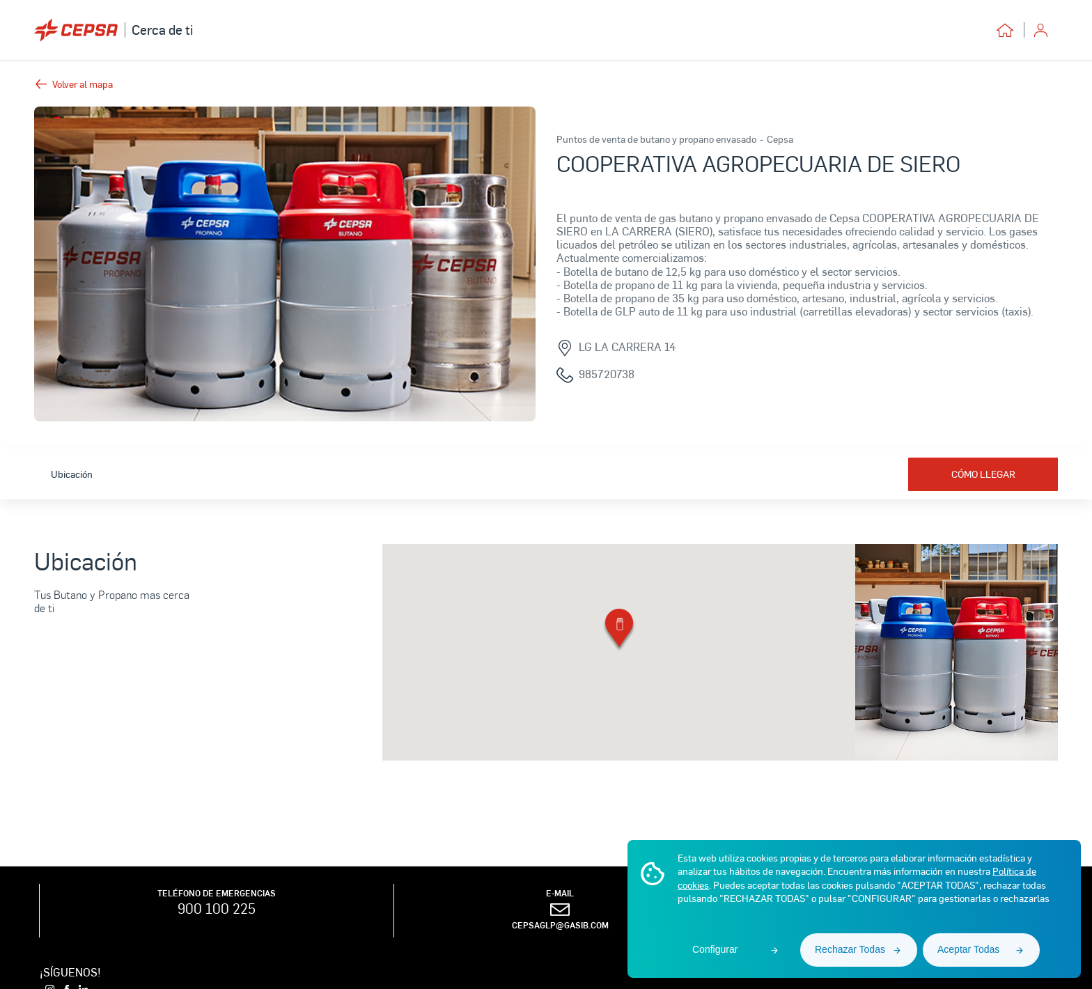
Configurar (715, 949)
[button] (619, 631)
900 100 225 (217, 908)
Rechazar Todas (850, 949)
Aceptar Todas (968, 949)
